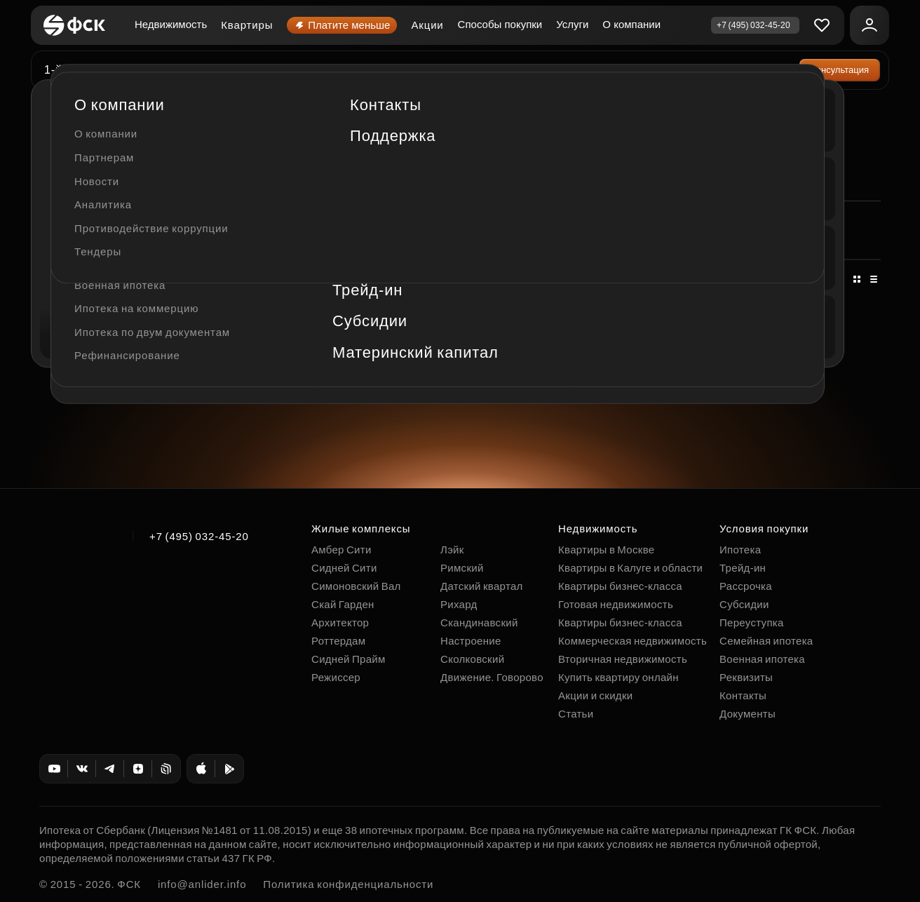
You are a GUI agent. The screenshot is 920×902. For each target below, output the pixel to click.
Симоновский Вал (356, 586)
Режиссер (335, 677)
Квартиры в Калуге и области (630, 568)
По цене (309, 279)
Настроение (470, 641)
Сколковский (472, 659)
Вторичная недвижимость (622, 659)
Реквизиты (746, 677)
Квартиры (247, 25)
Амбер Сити (341, 550)
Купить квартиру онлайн (618, 677)
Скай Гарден (342, 604)
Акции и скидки (595, 695)
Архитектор (340, 622)
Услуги (572, 24)
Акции (427, 25)
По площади (384, 279)
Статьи (575, 714)
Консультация (840, 70)
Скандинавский (479, 622)
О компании (631, 24)
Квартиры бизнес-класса (620, 586)
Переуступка (751, 622)
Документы (747, 714)
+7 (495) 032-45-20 (199, 536)
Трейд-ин (742, 568)
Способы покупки (500, 24)
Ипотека (740, 550)
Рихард (459, 604)
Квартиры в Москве (606, 550)
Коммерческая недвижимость (108, 107)
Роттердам (338, 641)
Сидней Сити (344, 568)
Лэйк (452, 550)
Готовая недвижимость (615, 604)
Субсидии (744, 604)
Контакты (742, 695)
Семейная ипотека (766, 641)
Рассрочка (745, 586)
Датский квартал (481, 586)
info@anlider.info (202, 884)
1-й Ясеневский (88, 70)
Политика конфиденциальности (348, 884)
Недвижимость (171, 24)
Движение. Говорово (491, 677)
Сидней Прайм (348, 659)
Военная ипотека (762, 659)
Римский (462, 568)
